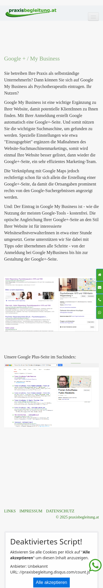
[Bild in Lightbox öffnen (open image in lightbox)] (51, 304)
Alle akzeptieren (51, 582)
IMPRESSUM (31, 511)
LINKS (10, 511)
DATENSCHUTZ (60, 511)
